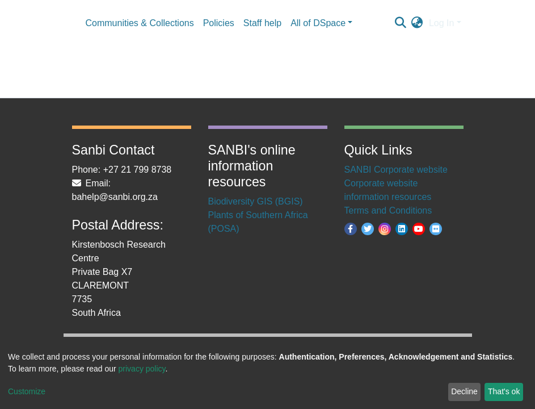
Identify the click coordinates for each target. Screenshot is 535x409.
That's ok (504, 391)
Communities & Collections (140, 23)
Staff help (262, 23)
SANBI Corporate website (396, 169)
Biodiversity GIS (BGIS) (255, 201)
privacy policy (142, 368)
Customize (26, 391)
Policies (218, 23)
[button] (417, 23)
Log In (441, 23)
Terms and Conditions (388, 210)
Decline (464, 391)
